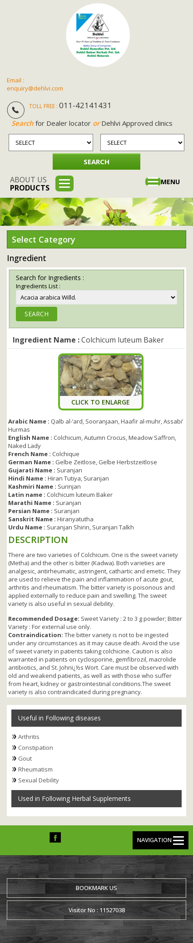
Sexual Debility (38, 780)
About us (29, 184)
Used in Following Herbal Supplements (74, 798)
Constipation (35, 747)
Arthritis (29, 737)
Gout (25, 758)
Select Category (43, 239)
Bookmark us (96, 888)
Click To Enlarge (100, 402)
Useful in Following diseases (59, 718)
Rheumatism (35, 769)
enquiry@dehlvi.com (35, 88)
